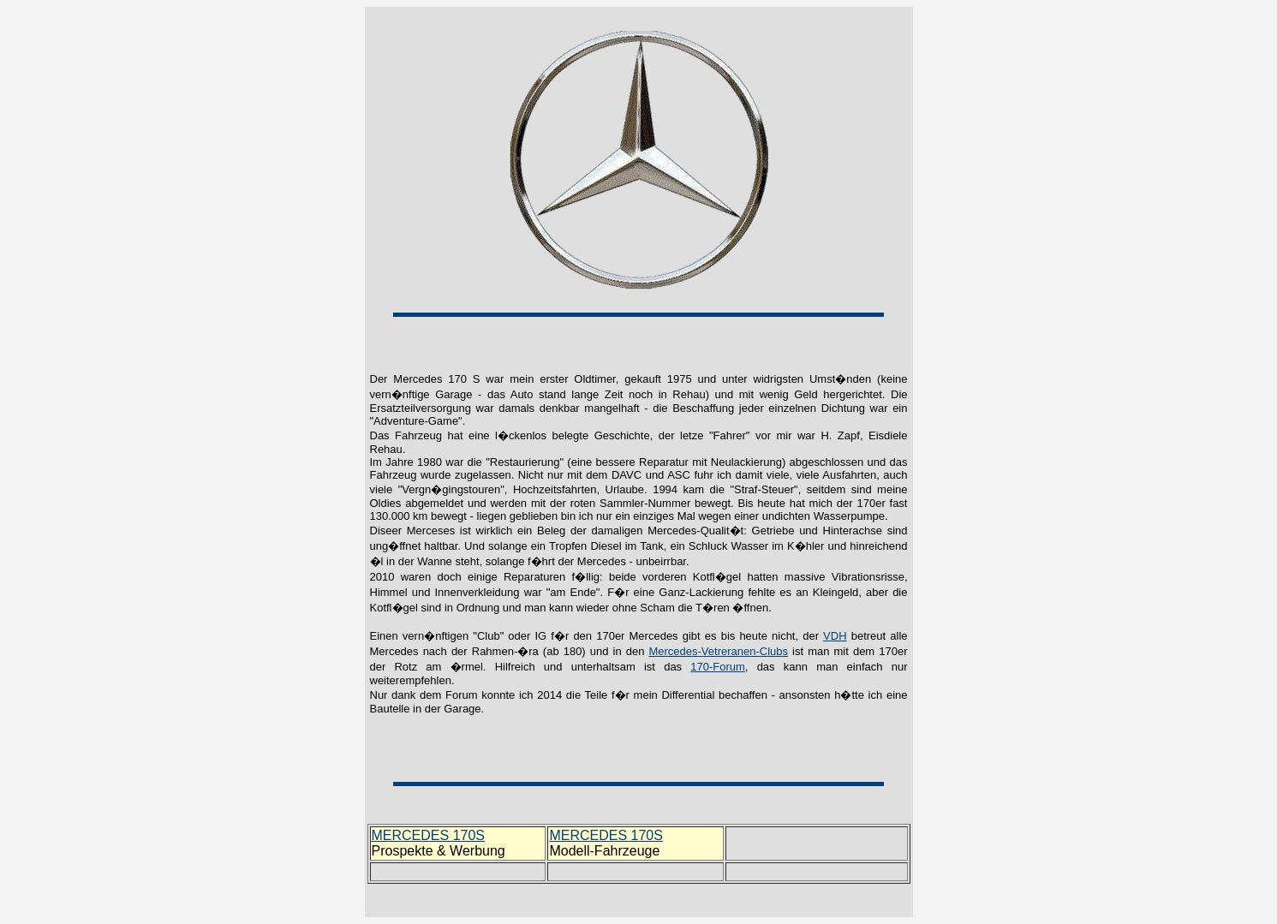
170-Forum (717, 666)
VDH (834, 635)
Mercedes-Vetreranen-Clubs (718, 651)
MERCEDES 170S (429, 835)
